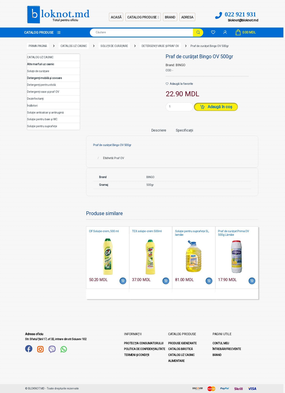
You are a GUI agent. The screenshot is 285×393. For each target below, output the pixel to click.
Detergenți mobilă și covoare (44, 78)
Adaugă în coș (220, 106)
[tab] (158, 132)
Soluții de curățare (114, 46)
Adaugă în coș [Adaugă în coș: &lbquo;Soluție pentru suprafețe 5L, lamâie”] (209, 281)
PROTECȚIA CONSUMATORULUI (143, 343)
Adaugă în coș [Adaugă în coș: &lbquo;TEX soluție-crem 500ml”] (165, 281)
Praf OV (119, 158)
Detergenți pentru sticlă (41, 84)
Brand (170, 17)
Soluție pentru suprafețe (42, 126)
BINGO (150, 177)
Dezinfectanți (35, 98)
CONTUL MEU (221, 343)
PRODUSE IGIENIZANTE (182, 343)
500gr (150, 184)
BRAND (217, 355)
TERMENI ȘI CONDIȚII (136, 355)
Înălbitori (32, 105)
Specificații (184, 130)
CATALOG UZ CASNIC (74, 46)
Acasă (116, 17)
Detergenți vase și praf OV (160, 46)
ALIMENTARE (176, 360)
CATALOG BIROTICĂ (180, 349)
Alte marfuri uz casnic (40, 64)
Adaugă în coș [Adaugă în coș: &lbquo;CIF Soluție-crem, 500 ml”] (123, 281)
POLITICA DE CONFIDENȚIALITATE (144, 349)
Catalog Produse (143, 17)
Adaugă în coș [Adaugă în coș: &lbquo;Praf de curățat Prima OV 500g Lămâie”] (252, 281)
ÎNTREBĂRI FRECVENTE (227, 349)
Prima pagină (38, 46)
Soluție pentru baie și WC (42, 119)
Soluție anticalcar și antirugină (45, 112)
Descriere (158, 130)
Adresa (187, 17)
